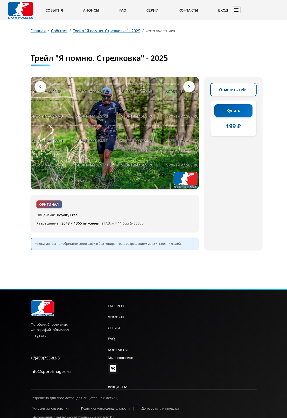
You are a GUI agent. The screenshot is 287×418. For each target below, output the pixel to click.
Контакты (188, 10)
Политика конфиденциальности (105, 408)
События (54, 10)
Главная (38, 30)
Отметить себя (233, 89)
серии (114, 327)
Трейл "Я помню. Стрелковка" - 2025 (106, 30)
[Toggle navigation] (236, 10)
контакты (118, 349)
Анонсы (91, 10)
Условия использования (51, 408)
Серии (152, 10)
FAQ (122, 10)
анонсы (116, 316)
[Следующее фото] (189, 87)
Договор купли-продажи (160, 408)
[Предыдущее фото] (40, 87)
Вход (223, 10)
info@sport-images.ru (51, 371)
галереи (116, 305)
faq (111, 338)
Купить (233, 110)
